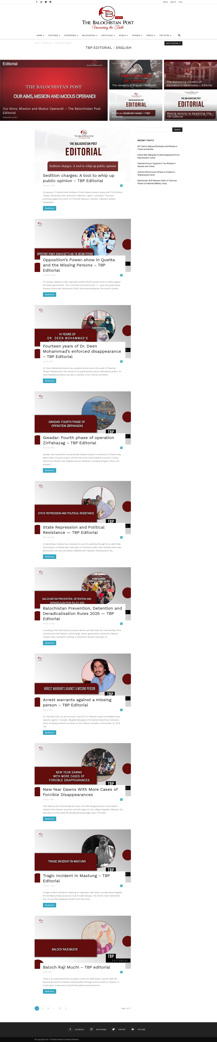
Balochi (173, 2)
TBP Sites (165, 35)
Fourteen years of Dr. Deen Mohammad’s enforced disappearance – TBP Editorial (82, 351)
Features (54, 35)
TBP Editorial (47, 43)
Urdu (180, 2)
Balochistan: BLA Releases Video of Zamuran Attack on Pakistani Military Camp (157, 182)
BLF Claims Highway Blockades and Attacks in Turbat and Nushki (157, 147)
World (123, 35)
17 (60, 1008)
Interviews (71, 35)
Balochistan (89, 35)
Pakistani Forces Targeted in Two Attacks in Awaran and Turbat (157, 164)
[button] (179, 35)
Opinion (137, 35)
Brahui (165, 2)
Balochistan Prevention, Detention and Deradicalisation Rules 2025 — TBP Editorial (82, 613)
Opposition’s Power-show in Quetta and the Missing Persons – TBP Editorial (79, 265)
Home (40, 35)
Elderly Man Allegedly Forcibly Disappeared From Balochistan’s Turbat (159, 156)
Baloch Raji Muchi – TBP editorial (76, 967)
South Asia (108, 35)
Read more (49, 208)
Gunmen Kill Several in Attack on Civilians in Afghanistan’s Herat (156, 173)
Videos (150, 35)
